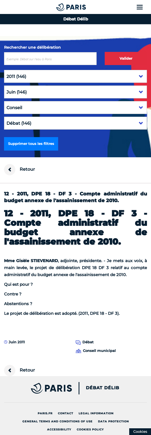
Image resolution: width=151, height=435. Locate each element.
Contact (65, 413)
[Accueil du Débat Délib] (60, 7)
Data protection (113, 421)
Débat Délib (102, 388)
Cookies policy (90, 429)
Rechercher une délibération (32, 47)
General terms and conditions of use (57, 421)
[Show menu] (143, 7)
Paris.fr (45, 413)
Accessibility (59, 429)
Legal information (96, 413)
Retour (19, 169)
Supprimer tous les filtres (31, 143)
